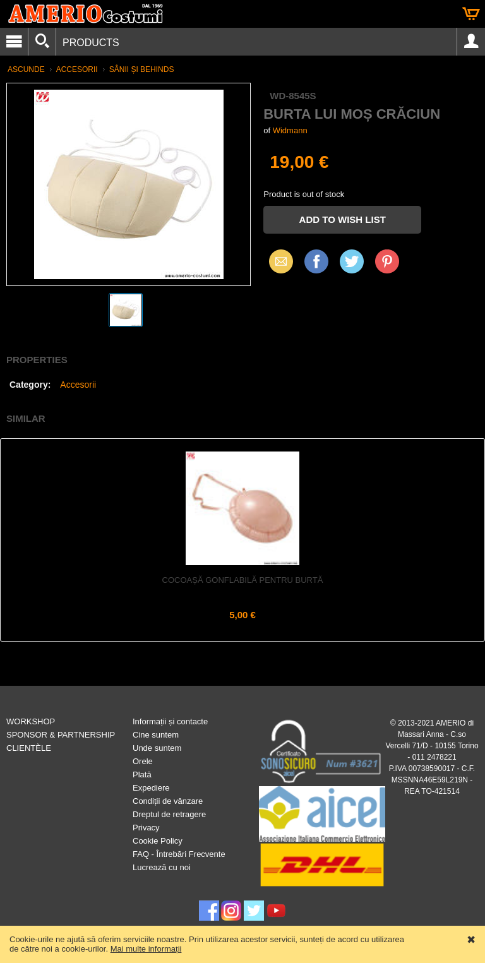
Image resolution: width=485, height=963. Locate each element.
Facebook (316, 261)
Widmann (290, 130)
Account (471, 42)
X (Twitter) (352, 265)
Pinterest (387, 261)
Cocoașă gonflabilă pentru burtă (242, 580)
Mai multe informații (146, 949)
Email (277, 261)
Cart (471, 14)
